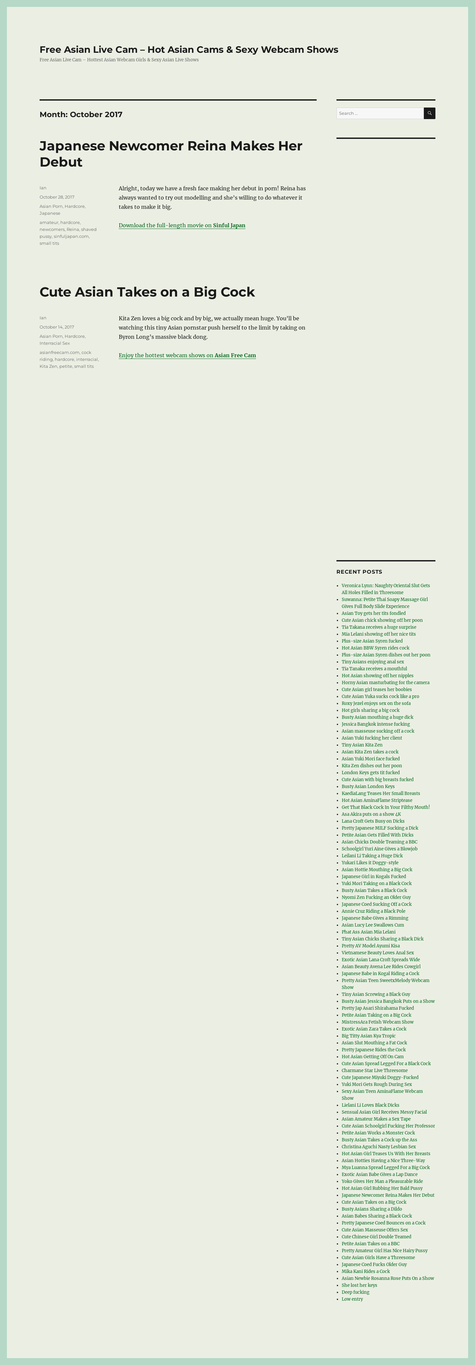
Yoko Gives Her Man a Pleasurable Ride (382, 1181)
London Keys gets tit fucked (371, 773)
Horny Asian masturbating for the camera (385, 682)
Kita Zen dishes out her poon (372, 766)
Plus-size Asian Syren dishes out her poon (386, 655)
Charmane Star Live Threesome (375, 1070)
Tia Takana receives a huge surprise (379, 627)
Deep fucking (355, 1292)
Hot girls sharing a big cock (370, 710)
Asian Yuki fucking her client (372, 738)
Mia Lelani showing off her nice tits (379, 634)
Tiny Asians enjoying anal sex (373, 662)
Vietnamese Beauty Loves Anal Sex (378, 953)
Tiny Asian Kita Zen (362, 745)
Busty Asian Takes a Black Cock (374, 890)
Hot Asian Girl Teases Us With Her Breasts (386, 1154)
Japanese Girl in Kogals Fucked (374, 876)
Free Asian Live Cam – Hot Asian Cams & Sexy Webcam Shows (189, 49)
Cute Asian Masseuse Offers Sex (375, 1230)
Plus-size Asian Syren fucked (372, 641)
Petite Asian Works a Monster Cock (378, 1133)
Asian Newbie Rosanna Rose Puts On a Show (388, 1278)
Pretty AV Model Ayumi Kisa (371, 946)
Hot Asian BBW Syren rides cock (375, 648)
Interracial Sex (55, 343)
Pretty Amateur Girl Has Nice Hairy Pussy (385, 1251)
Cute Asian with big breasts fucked (378, 779)
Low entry (352, 1299)
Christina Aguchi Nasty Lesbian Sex (379, 1147)
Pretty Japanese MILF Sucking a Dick (380, 828)
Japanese (50, 213)
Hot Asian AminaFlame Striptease (377, 800)
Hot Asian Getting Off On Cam (373, 1057)
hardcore (70, 222)
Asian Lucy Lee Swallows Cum (373, 925)
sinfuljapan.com (71, 236)
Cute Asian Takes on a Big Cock (147, 292)
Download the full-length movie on (182, 225)
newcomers (52, 229)
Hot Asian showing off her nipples (378, 676)
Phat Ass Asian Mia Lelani (369, 932)
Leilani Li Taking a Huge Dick (372, 856)
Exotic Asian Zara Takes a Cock (374, 1029)
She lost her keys (359, 1285)
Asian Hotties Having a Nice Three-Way (383, 1160)
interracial (87, 359)
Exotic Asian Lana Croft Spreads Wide (381, 960)
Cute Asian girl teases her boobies (377, 689)
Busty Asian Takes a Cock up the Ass (379, 1140)
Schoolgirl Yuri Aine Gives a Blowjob (380, 849)
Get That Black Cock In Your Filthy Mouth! (386, 807)
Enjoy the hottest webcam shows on (187, 355)
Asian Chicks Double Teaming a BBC (379, 842)
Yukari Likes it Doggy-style (370, 863)
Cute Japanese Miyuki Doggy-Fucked (380, 1077)
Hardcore (75, 206)
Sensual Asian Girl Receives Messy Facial (384, 1112)
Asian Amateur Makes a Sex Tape (376, 1119)
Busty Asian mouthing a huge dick (377, 717)
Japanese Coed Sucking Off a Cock (377, 904)
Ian (43, 187)
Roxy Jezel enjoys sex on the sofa (376, 703)
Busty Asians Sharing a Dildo (372, 1209)
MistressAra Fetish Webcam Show (378, 1022)
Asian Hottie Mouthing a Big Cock (377, 870)
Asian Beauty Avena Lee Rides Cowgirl (381, 966)
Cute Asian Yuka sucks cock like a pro (380, 696)
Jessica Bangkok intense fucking (376, 724)
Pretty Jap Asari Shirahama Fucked (378, 1008)
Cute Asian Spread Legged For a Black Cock (386, 1063)
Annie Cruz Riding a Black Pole (373, 911)
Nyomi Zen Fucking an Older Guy (376, 897)
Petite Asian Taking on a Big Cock (376, 1015)
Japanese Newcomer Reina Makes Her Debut (388, 1195)
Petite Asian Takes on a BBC (370, 1244)
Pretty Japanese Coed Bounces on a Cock (384, 1223)
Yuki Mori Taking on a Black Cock (377, 883)
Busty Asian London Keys (368, 786)
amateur (49, 222)
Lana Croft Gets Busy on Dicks (373, 821)
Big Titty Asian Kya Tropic (369, 1036)
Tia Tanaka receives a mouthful (374, 669)
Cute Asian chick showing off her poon (382, 620)
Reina (73, 229)
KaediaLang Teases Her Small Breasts (381, 793)
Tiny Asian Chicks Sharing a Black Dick (383, 939)
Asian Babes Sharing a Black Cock (377, 1216)
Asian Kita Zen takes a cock (370, 752)
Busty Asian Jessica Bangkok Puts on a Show (388, 1001)
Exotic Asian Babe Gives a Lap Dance (380, 1174)
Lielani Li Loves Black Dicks (370, 1105)
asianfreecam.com (59, 352)
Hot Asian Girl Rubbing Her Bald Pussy (382, 1188)
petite (65, 366)
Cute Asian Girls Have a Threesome (378, 1257)
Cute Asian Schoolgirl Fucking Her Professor (388, 1126)
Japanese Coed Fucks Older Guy (374, 1264)
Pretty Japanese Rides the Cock (374, 1050)
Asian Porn (51, 206)
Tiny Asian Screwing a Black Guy (376, 994)
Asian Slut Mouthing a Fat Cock (374, 1043)
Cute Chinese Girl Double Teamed (376, 1237)
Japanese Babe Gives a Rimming (375, 918)
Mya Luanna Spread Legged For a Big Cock (386, 1167)
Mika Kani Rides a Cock (366, 1271)
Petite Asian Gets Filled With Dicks (378, 835)
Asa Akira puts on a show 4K (371, 814)
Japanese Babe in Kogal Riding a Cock (380, 973)
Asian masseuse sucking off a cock (378, 731)
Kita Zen (48, 366)
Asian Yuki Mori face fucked (371, 759)
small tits (49, 243)
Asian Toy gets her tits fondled (374, 613)
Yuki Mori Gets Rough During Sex (377, 1084)
